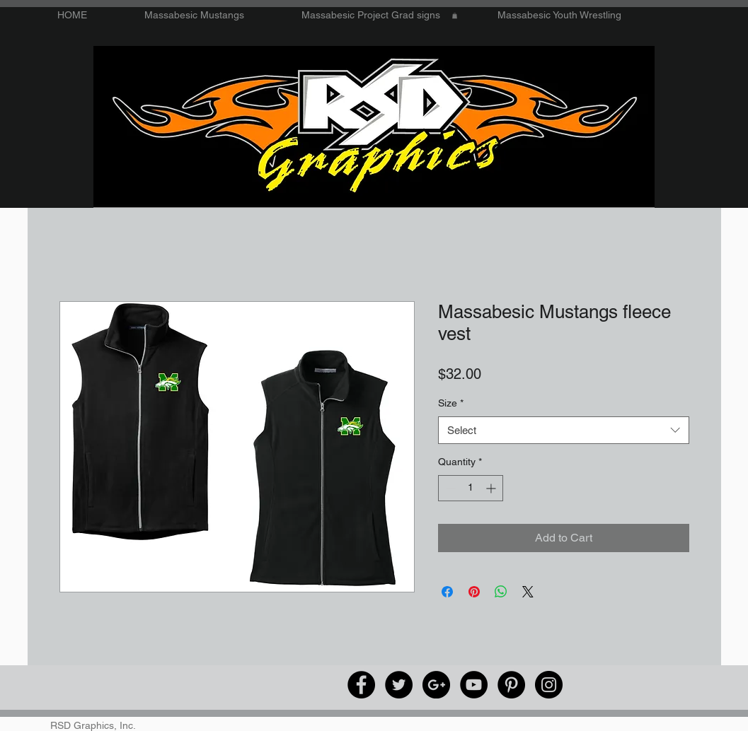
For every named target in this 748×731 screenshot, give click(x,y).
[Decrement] (449, 488)
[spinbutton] (470, 488)
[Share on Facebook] (447, 591)
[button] (454, 15)
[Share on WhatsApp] (501, 591)
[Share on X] (527, 591)
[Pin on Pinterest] (474, 591)
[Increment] (492, 488)
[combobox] (563, 430)
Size (451, 403)
